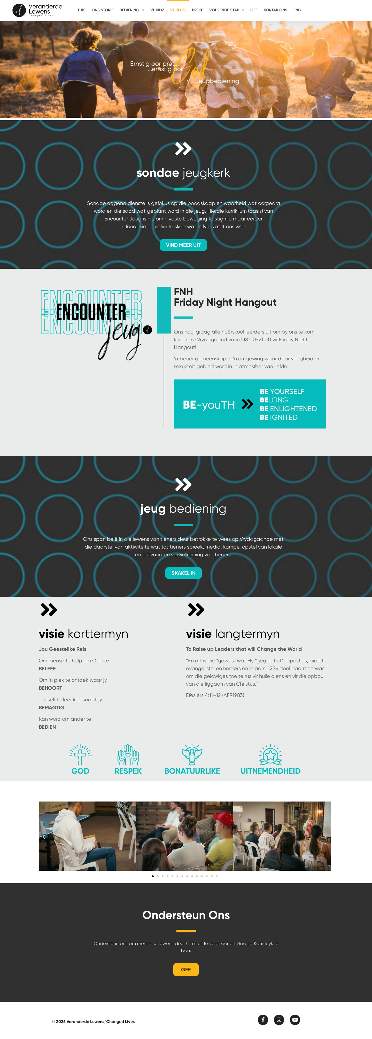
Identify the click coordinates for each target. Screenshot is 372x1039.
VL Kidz (157, 10)
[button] (44, 838)
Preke (197, 10)
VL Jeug (178, 10)
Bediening (132, 10)
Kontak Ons (275, 10)
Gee (254, 10)
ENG (297, 10)
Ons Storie (102, 10)
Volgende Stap (226, 10)
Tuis (82, 10)
